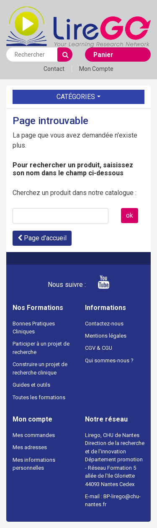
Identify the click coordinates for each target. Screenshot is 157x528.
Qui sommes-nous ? (109, 360)
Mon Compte (96, 68)
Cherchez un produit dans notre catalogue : (74, 193)
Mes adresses (30, 447)
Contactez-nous (104, 323)
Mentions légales (105, 336)
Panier (103, 55)
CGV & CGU (98, 348)
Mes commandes (34, 435)
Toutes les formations (39, 397)
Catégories (76, 97)
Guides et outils (31, 385)
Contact (54, 68)
